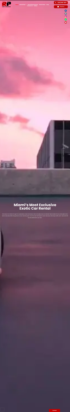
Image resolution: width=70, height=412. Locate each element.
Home (17, 4)
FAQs (47, 4)
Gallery (35, 5)
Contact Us (30, 5)
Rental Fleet (23, 4)
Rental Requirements (33, 4)
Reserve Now (42, 4)
